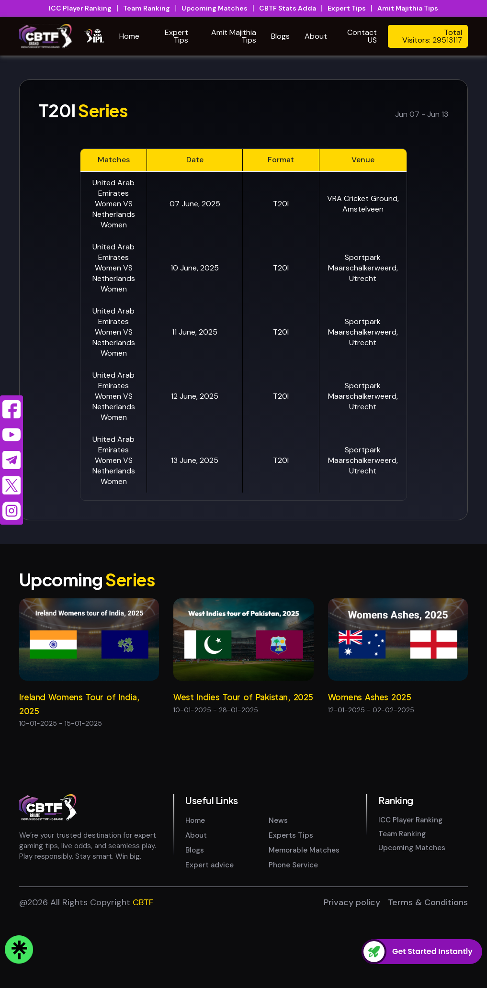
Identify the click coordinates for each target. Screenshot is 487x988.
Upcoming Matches (214, 8)
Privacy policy (352, 971)
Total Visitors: (432, 36)
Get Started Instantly (432, 951)
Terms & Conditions (428, 971)
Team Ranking (146, 8)
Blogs (280, 36)
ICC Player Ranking (80, 8)
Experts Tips (291, 904)
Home (129, 36)
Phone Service (293, 934)
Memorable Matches (304, 919)
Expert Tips (347, 8)
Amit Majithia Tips (407, 8)
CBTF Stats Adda (287, 8)
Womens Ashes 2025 (369, 697)
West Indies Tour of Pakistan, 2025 (243, 697)
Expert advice (209, 934)
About (316, 36)
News (278, 890)
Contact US (362, 36)
